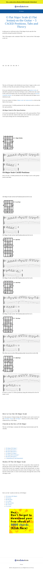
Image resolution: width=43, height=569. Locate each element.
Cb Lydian (8, 501)
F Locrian (8, 506)
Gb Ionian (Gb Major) (11, 496)
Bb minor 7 (14, 451)
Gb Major (8, 448)
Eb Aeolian (9, 504)
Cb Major (8, 453)
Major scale (20, 100)
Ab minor (8, 450)
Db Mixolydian (10, 503)
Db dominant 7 (15, 455)
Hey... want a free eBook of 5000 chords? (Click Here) (21, 2)
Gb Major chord (9, 418)
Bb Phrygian (9, 499)
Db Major (8, 455)
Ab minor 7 (14, 450)
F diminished (9, 458)
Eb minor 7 (14, 456)
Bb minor (8, 451)
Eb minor (8, 456)
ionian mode (28, 100)
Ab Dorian (8, 498)
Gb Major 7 (18, 418)
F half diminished (18, 458)
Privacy (21, 564)
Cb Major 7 (14, 453)
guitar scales (33, 90)
